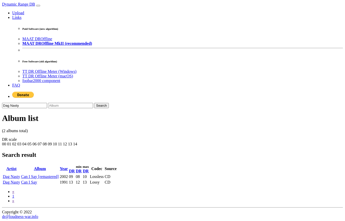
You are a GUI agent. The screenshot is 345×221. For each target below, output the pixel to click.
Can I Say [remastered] (40, 176)
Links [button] (16, 17)
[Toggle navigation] (38, 5)
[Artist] (24, 105)
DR (72, 171)
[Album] (70, 105)
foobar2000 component (41, 80)
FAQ (16, 85)
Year (64, 169)
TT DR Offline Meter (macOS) (47, 76)
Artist (11, 169)
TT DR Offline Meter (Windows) (49, 71)
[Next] (13, 201)
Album (40, 169)
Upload (18, 13)
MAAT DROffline (37, 39)
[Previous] (13, 191)
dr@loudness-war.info (20, 216)
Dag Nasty (11, 176)
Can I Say (29, 182)
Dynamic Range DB (18, 4)
